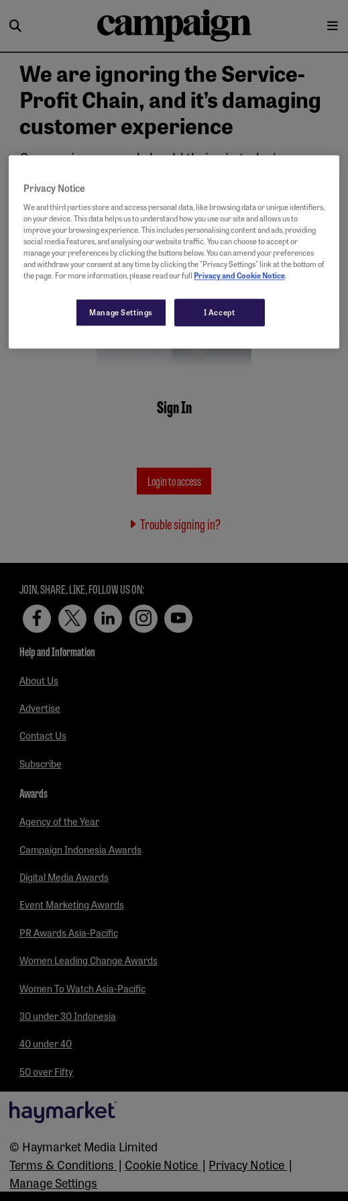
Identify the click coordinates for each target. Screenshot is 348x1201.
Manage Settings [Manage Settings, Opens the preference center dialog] (121, 312)
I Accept (219, 312)
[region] (174, 252)
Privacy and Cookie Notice (239, 275)
